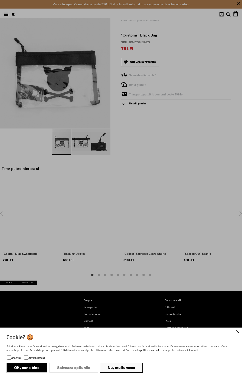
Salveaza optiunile (73, 367)
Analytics (16, 358)
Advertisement (36, 358)
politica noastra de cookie (154, 350)
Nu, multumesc (121, 367)
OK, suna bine (26, 367)
